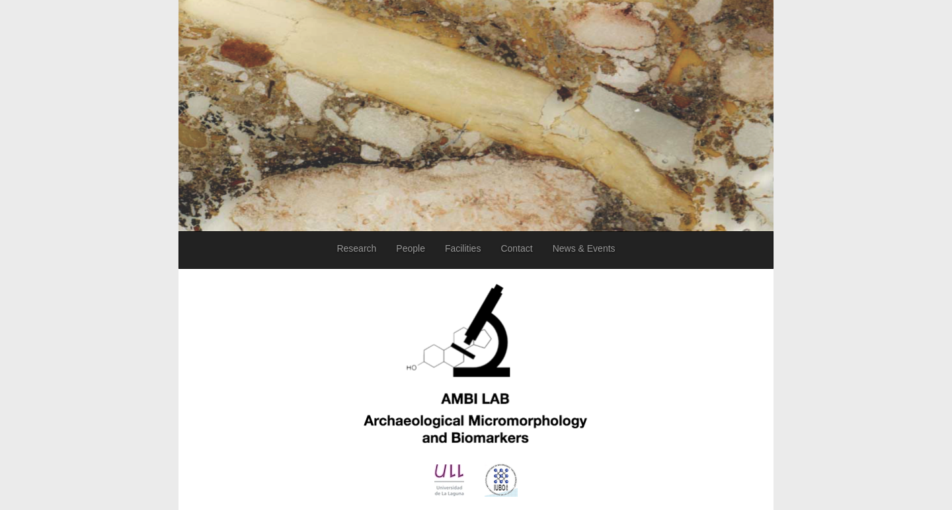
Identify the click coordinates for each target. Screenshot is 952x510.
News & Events (584, 248)
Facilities (463, 248)
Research (356, 248)
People (410, 248)
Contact (516, 248)
